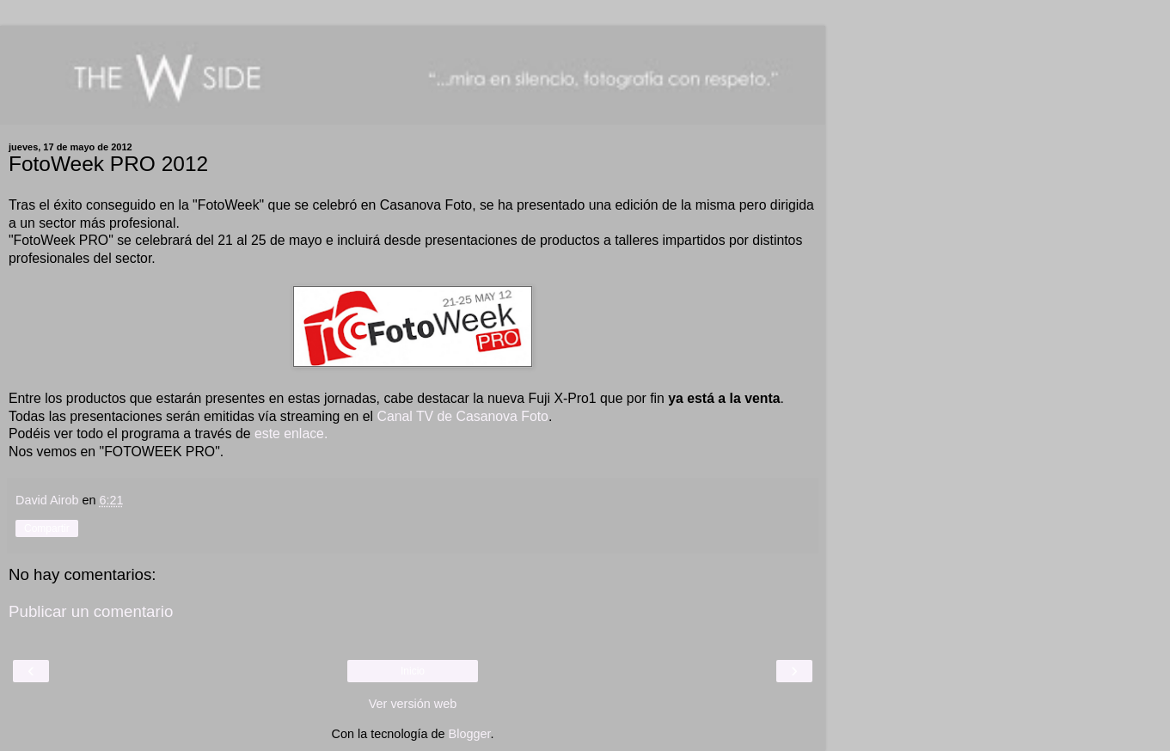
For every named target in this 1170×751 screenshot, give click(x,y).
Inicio (413, 671)
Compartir (47, 528)
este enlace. (289, 433)
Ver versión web (412, 704)
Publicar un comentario (91, 611)
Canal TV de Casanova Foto (462, 416)
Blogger (470, 734)
